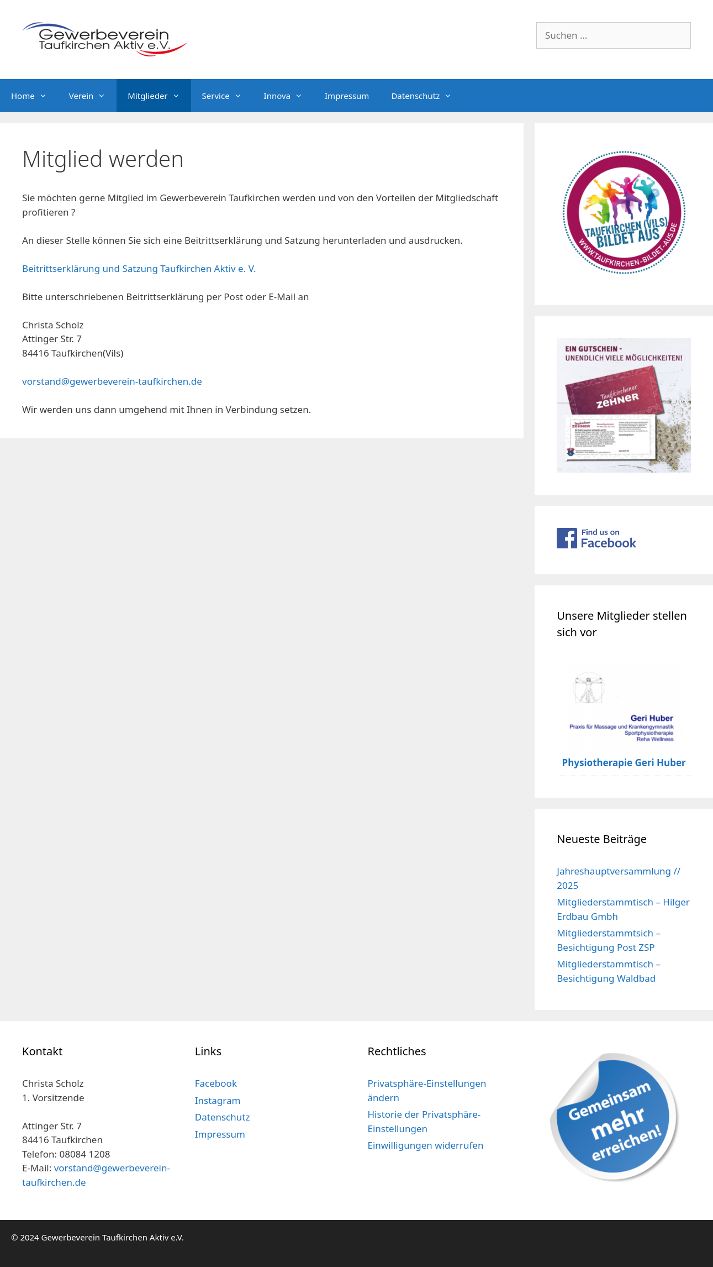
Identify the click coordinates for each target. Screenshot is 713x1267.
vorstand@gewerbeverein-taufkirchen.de (112, 381)
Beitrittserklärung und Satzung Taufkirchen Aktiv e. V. (139, 268)
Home (34, 95)
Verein (93, 95)
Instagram (218, 1100)
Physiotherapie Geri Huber (624, 762)
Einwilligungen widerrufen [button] (426, 1145)
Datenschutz (427, 95)
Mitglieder (159, 95)
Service (227, 95)
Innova (289, 95)
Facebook (216, 1083)
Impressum (347, 95)
